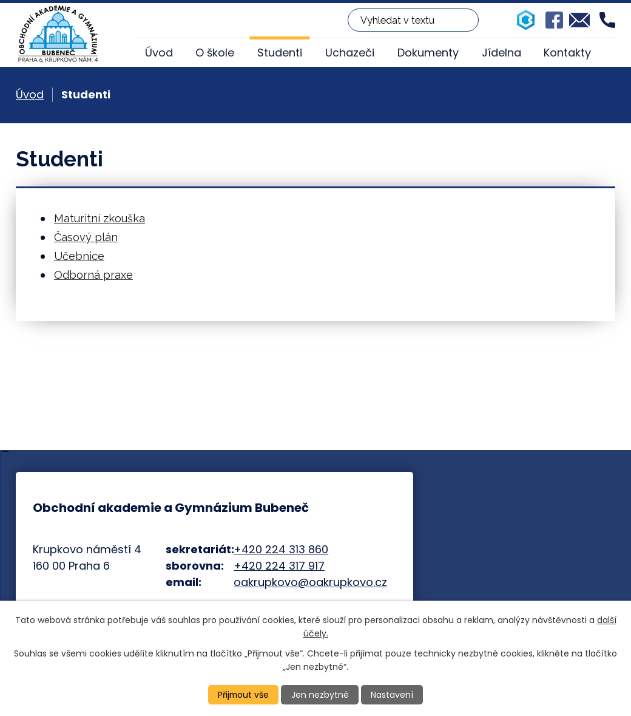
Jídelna (501, 52)
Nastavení (392, 695)
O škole (214, 52)
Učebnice (79, 256)
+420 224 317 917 (279, 565)
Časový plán (86, 237)
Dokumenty (428, 52)
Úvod (159, 52)
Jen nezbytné (320, 695)
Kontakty (567, 52)
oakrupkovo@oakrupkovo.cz (310, 582)
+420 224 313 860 (281, 549)
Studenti (279, 52)
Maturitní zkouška (99, 218)
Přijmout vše (243, 695)
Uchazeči (349, 52)
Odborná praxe (93, 274)
